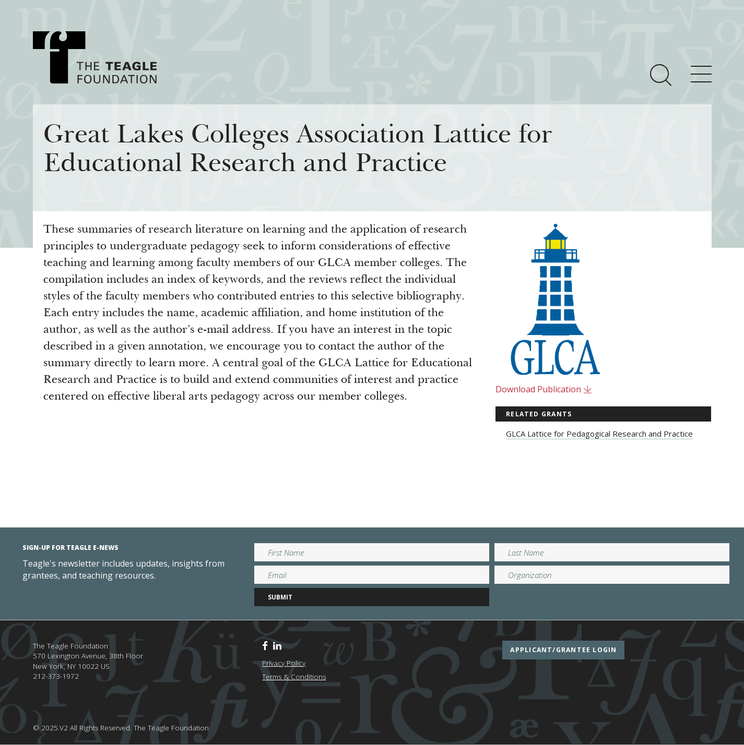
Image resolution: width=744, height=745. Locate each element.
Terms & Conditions (294, 676)
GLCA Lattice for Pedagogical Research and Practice (599, 433)
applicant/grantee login (563, 649)
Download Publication (543, 389)
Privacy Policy (283, 663)
